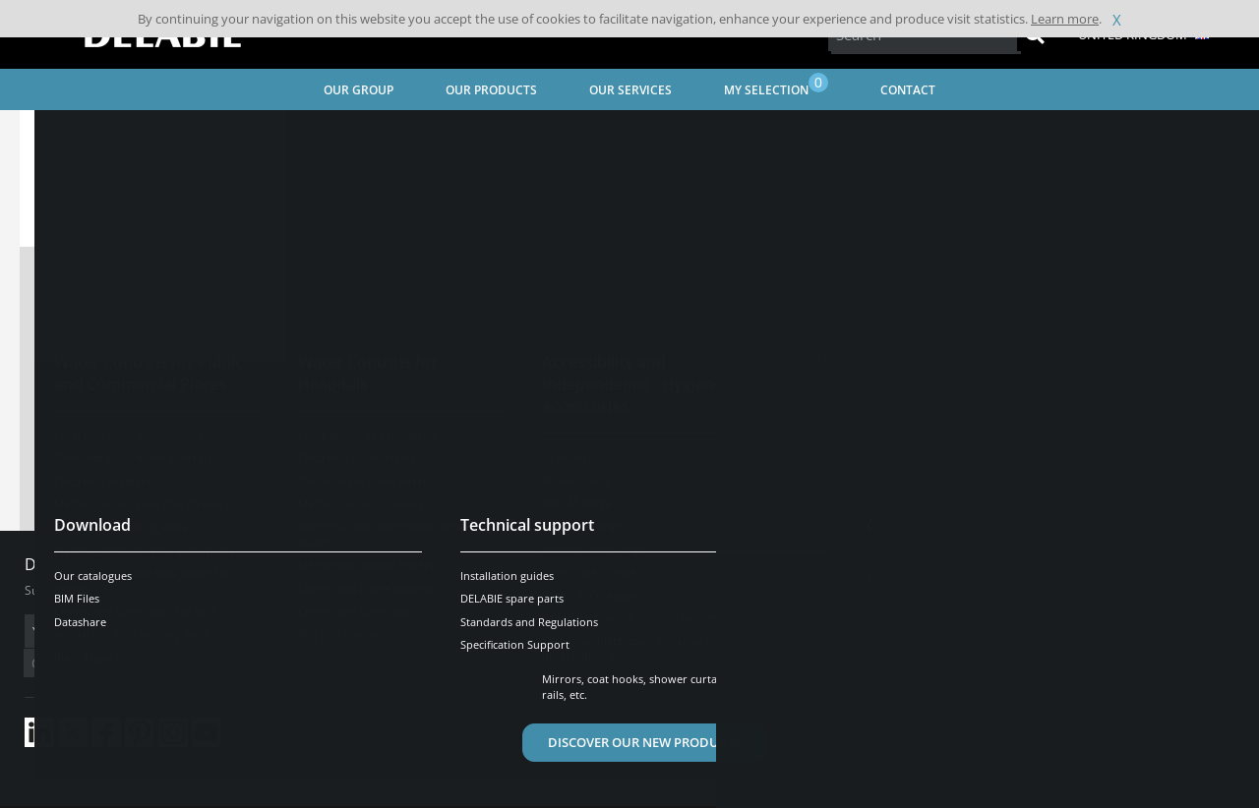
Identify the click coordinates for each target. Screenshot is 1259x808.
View (574, 357)
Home (62, 133)
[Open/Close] (1181, 532)
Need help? (1072, 532)
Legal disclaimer (319, 793)
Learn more (1065, 19)
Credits (399, 793)
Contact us (784, 619)
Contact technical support (630, 467)
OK (336, 631)
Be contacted (1072, 708)
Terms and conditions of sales (184, 793)
